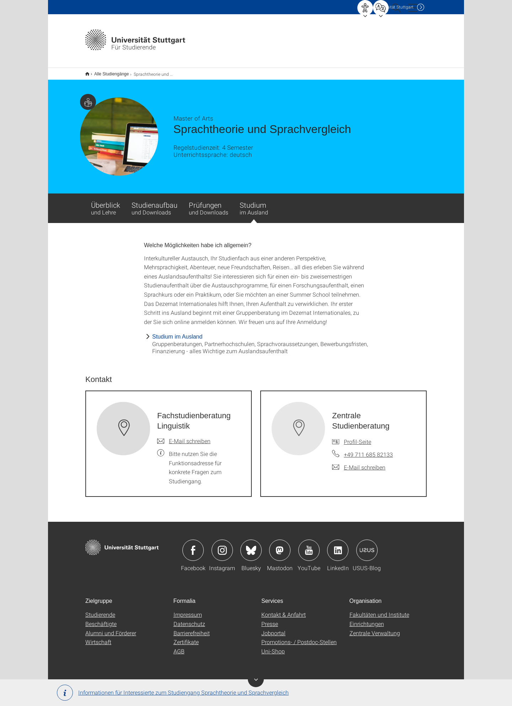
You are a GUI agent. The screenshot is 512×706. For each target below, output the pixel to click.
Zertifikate (186, 637)
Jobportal (273, 628)
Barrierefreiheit (192, 628)
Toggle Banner (256, 679)
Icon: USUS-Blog (367, 545)
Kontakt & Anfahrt (283, 610)
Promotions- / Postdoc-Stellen (299, 637)
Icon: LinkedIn (337, 545)
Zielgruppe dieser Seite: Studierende (88, 97)
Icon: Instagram (222, 545)
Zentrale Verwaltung (375, 628)
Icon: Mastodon (279, 545)
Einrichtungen (367, 619)
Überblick (105, 203)
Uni (394, 7)
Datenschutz (189, 619)
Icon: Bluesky (251, 545)
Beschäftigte (101, 619)
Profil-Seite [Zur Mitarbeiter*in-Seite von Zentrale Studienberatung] (357, 437)
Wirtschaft (98, 637)
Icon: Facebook (193, 545)
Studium (254, 207)
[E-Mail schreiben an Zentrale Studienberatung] (358, 462)
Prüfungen (208, 203)
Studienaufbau (154, 203)
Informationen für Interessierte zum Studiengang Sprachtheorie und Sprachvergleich (173, 693)
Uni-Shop (273, 646)
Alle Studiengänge (107, 71)
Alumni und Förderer (110, 628)
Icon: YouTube (309, 545)
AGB (179, 646)
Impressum (188, 610)
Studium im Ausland (177, 332)
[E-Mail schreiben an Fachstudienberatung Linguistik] (183, 436)
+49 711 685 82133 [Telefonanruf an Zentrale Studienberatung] (368, 449)
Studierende (100, 610)
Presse (269, 619)
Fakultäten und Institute (379, 610)
